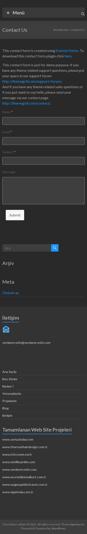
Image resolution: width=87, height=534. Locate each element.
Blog (5, 408)
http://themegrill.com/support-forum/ (31, 81)
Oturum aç (10, 292)
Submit (15, 215)
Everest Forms (67, 50)
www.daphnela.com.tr (17, 492)
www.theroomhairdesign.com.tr (24, 447)
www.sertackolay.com (17, 439)
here (68, 56)
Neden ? (8, 386)
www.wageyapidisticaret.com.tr (24, 484)
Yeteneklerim (11, 393)
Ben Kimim (9, 379)
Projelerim (9, 401)
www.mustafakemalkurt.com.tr (24, 477)
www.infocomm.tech (17, 454)
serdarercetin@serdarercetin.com (26, 342)
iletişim (7, 415)
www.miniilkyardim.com (18, 462)
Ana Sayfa (9, 372)
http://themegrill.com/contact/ (26, 103)
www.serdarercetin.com (19, 469)
